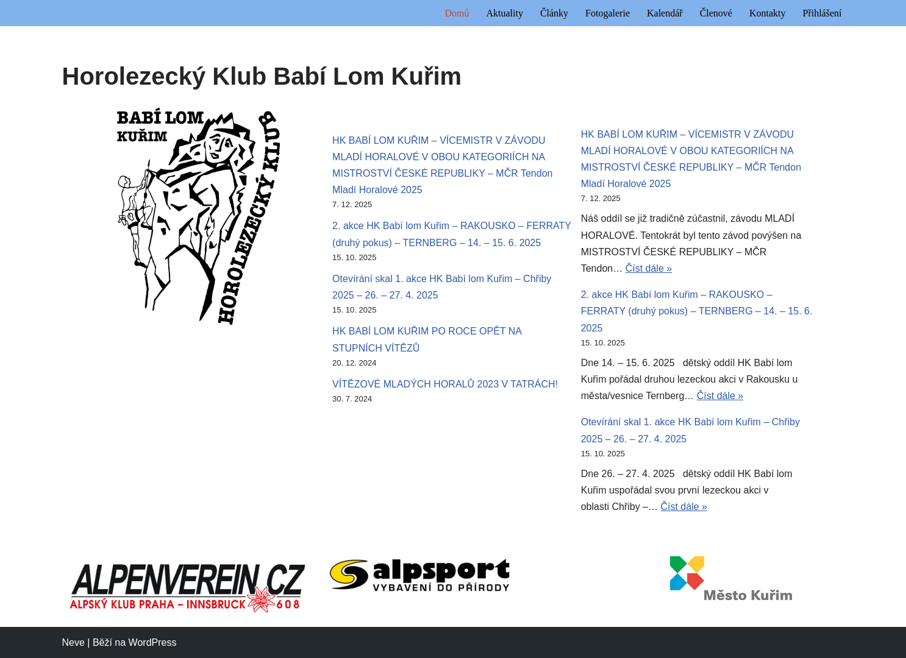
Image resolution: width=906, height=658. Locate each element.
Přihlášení (822, 13)
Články (554, 13)
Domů (456, 13)
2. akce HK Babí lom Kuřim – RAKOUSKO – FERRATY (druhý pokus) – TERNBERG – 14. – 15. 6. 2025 (697, 311)
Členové (716, 13)
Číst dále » (649, 268)
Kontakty (767, 13)
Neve (73, 642)
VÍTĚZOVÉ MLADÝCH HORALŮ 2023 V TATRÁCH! (445, 384)
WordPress (153, 642)
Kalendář (665, 13)
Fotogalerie (607, 13)
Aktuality (504, 13)
